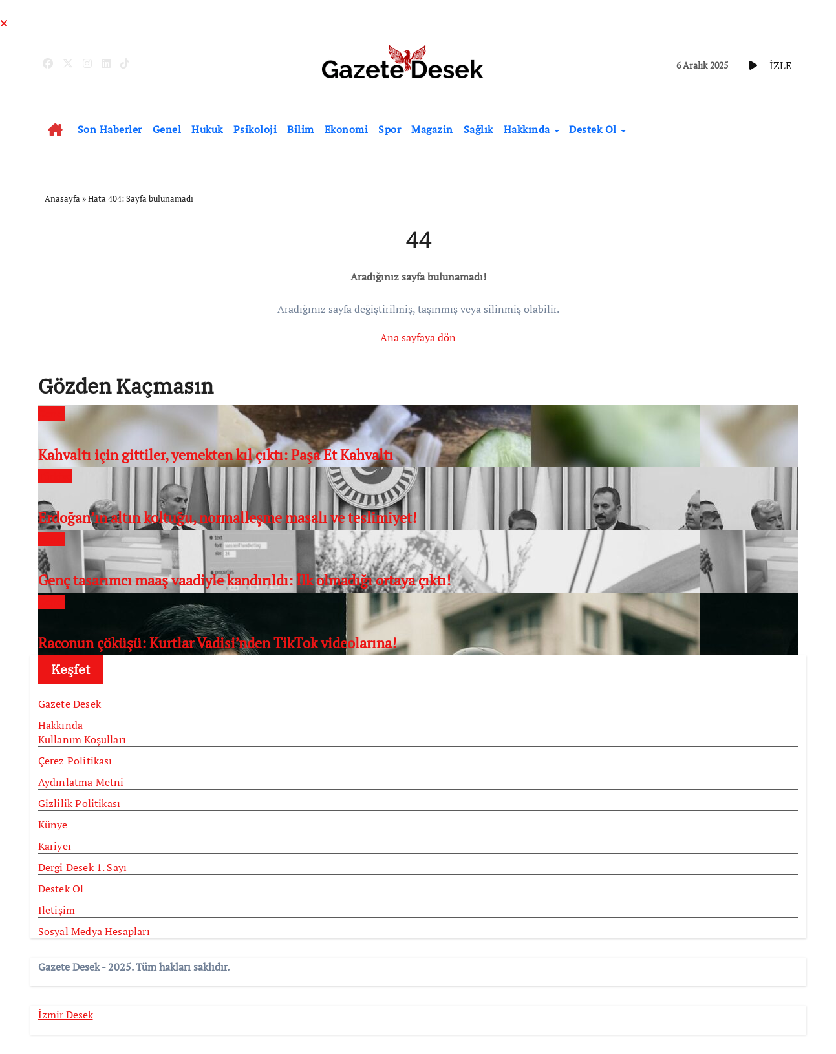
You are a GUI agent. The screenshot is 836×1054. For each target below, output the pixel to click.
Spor (389, 129)
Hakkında (528, 129)
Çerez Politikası (75, 761)
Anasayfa (62, 198)
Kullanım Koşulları (82, 739)
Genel (167, 129)
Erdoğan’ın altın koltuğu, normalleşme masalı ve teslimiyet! (227, 517)
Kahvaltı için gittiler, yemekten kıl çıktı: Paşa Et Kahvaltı (215, 454)
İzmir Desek (65, 1014)
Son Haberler (110, 129)
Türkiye (55, 476)
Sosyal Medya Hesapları (94, 931)
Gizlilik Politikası (79, 803)
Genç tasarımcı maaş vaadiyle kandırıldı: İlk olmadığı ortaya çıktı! (244, 580)
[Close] (4, 23)
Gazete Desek (69, 704)
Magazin (432, 129)
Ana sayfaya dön (418, 337)
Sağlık (478, 129)
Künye (53, 824)
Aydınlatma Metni (81, 782)
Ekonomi (347, 129)
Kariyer (55, 846)
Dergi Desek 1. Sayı (82, 867)
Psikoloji (255, 129)
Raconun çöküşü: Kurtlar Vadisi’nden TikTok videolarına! (217, 642)
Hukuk (207, 129)
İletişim (57, 910)
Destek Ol (594, 129)
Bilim (300, 129)
